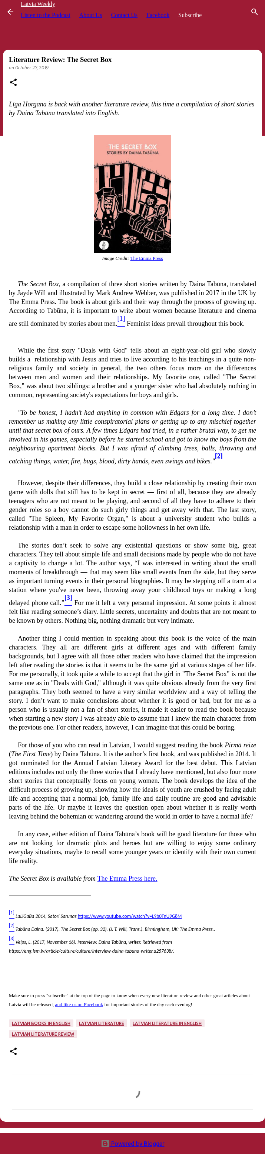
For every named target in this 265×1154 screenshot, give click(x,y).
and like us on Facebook (79, 1004)
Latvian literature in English (167, 1023)
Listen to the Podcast (45, 15)
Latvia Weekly (38, 4)
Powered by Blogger (133, 1143)
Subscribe (190, 15)
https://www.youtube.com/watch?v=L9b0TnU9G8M (130, 916)
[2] (219, 456)
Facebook (157, 15)
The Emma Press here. (127, 878)
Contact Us (124, 15)
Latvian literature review (43, 1034)
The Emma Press (146, 258)
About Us (90, 15)
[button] (13, 83)
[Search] (254, 12)
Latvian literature (101, 1023)
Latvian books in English (41, 1023)
